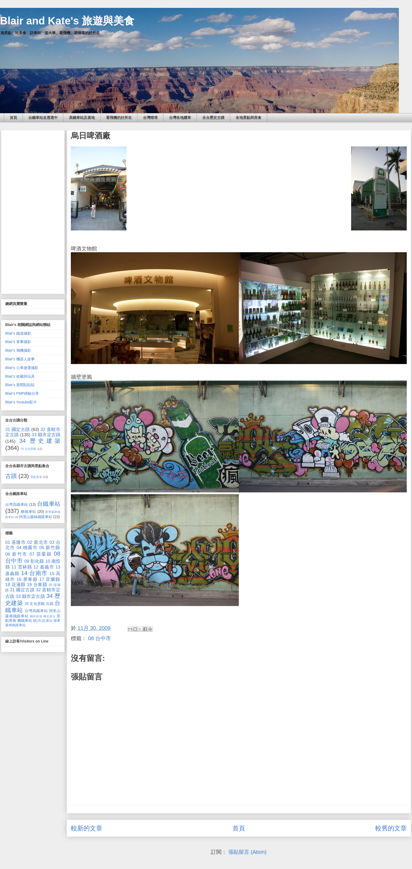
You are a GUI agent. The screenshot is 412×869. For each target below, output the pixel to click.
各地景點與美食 (248, 117)
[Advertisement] (32, 211)
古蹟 (11, 476)
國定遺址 (49, 616)
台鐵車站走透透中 (43, 117)
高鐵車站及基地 (82, 117)
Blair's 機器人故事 (20, 359)
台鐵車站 (48, 504)
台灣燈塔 (150, 117)
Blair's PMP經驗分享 (22, 393)
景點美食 (36, 476)
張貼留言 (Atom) (247, 852)
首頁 (13, 117)
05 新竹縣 (49, 547)
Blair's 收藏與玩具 (20, 376)
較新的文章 (86, 828)
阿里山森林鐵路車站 (35, 517)
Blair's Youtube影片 (21, 402)
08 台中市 (99, 638)
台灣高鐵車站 (16, 504)
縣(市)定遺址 (42, 621)
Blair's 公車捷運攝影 (21, 368)
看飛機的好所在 (119, 117)
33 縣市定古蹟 (46, 434)
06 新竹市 (16, 554)
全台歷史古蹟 (213, 117)
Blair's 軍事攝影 (18, 342)
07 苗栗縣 (41, 554)
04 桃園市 (27, 547)
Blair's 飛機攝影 (18, 350)
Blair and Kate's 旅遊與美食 (67, 21)
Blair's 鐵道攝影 (18, 333)
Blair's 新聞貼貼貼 (20, 385)
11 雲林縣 (22, 567)
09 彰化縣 (34, 561)
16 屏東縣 (27, 579)
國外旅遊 (36, 616)
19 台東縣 (37, 584)
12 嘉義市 (43, 567)
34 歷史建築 (39, 441)
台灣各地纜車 (180, 117)
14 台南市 (34, 573)
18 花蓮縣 (15, 584)
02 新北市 (37, 542)
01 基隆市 (15, 542)
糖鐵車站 (28, 511)
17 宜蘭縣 (49, 579)
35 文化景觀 (28, 448)
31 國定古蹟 (17, 429)
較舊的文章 (391, 828)
